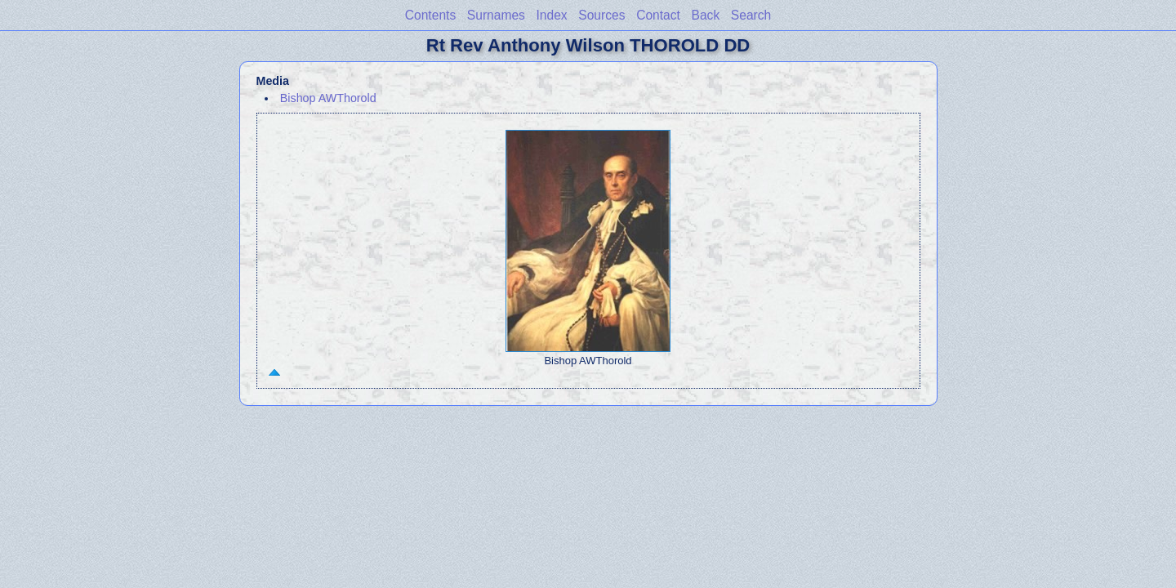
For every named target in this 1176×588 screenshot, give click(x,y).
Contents (430, 15)
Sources (601, 15)
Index (552, 15)
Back (706, 15)
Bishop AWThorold (328, 98)
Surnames (496, 15)
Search (751, 15)
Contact (658, 15)
